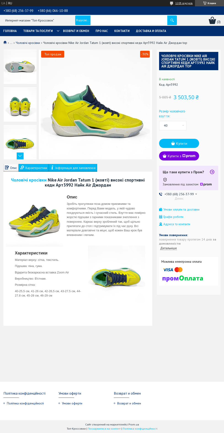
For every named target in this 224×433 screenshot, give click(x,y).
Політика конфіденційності (25, 403)
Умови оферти (72, 403)
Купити (181, 143)
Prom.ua (133, 424)
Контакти (122, 31)
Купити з (181, 156)
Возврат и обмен (76, 31)
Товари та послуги (38, 31)
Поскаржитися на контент (104, 428)
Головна (10, 31)
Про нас (102, 31)
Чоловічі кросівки (28, 43)
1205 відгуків (184, 3)
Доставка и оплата (151, 31)
